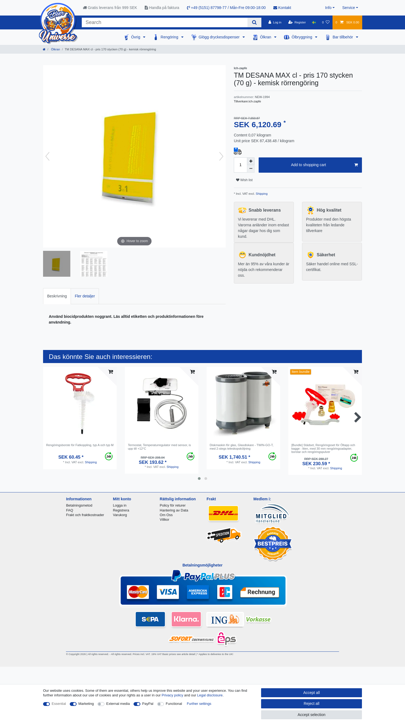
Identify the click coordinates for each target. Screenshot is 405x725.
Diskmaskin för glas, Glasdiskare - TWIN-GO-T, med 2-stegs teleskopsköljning (241, 446)
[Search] (254, 22)
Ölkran (266, 37)
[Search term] (164, 22)
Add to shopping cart (324, 165)
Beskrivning (57, 296)
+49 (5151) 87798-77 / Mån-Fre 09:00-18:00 (226, 7)
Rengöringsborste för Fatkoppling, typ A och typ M (80, 445)
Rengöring (170, 37)
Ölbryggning (302, 37)
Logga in (119, 505)
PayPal (147, 704)
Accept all (311, 692)
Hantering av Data (174, 510)
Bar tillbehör (343, 37)
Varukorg (120, 515)
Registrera (121, 510)
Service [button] (348, 7)
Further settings (199, 704)
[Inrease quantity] (251, 161)
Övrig (136, 37)
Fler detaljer (85, 296)
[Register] (297, 22)
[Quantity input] (240, 165)
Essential (59, 704)
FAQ (69, 510)
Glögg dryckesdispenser (220, 37)
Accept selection (311, 714)
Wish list (244, 180)
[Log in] (274, 22)
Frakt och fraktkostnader (85, 515)
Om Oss (166, 515)
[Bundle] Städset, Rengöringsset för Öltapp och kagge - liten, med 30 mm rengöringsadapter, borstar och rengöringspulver (323, 448)
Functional (174, 704)
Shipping (261, 193)
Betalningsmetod (79, 505)
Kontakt (282, 7)
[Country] (314, 22)
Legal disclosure (210, 695)
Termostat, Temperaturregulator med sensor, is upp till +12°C (159, 446)
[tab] (57, 296)
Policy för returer (173, 505)
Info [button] (328, 7)
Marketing (86, 704)
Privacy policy (172, 695)
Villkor (164, 519)
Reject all (311, 703)
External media (118, 704)
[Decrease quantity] (251, 169)
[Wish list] (326, 22)
